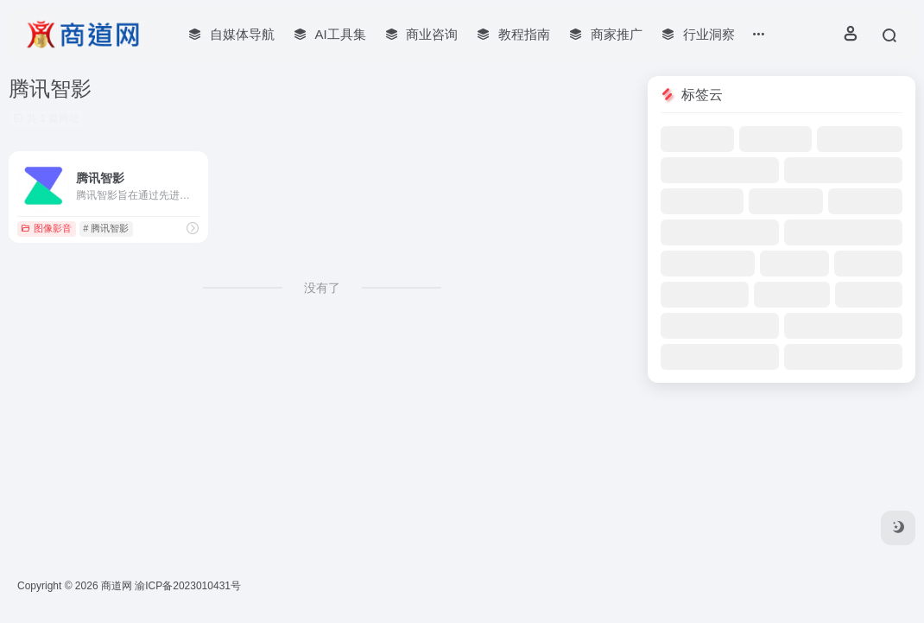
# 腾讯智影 (106, 228)
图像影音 (46, 228)
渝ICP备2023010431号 (188, 586)
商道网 (116, 586)
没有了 (322, 288)
